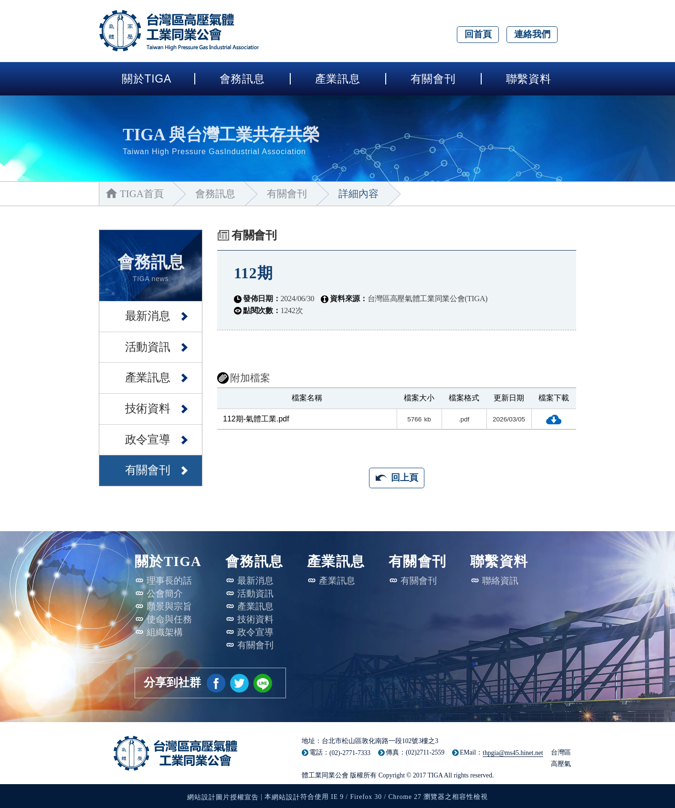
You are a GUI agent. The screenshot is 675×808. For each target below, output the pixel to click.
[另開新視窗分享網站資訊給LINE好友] (262, 683)
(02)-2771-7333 (349, 752)
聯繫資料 (528, 79)
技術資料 (143, 406)
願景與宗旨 (169, 606)
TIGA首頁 (142, 194)
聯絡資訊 (500, 581)
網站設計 (286, 797)
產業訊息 (337, 79)
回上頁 (404, 477)
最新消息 (143, 313)
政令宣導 (143, 436)
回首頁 (478, 34)
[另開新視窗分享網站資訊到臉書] (216, 683)
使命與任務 (169, 619)
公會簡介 (165, 593)
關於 (146, 79)
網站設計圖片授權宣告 (223, 797)
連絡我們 (532, 34)
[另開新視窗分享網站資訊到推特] (239, 683)
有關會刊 (433, 79)
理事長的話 (169, 581)
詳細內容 (365, 194)
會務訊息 (242, 79)
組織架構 (165, 632)
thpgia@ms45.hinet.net (513, 752)
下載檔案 (553, 419)
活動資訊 (143, 344)
